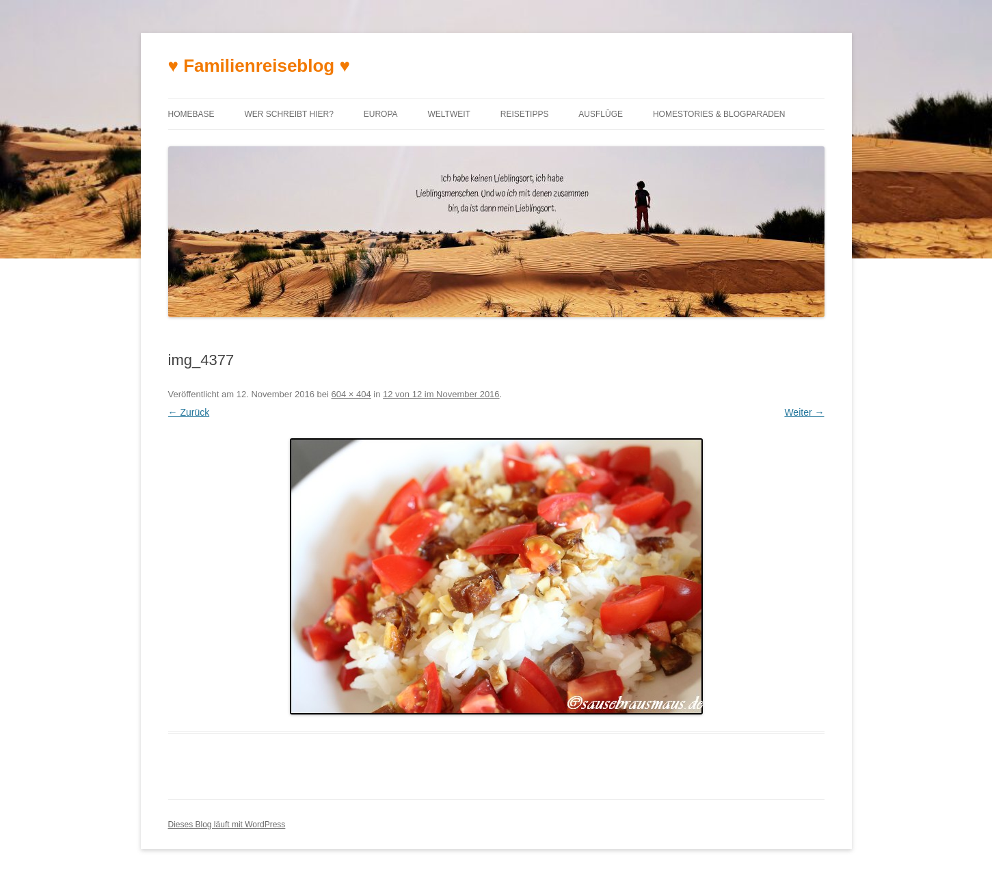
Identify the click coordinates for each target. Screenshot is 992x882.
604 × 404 (351, 394)
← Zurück (189, 412)
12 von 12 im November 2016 (441, 394)
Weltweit (448, 114)
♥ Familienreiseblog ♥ (259, 65)
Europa (381, 114)
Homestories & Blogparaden (719, 114)
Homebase (191, 114)
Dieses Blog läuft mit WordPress (227, 824)
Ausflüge (600, 114)
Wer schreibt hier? (288, 114)
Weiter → (804, 412)
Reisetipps (524, 114)
